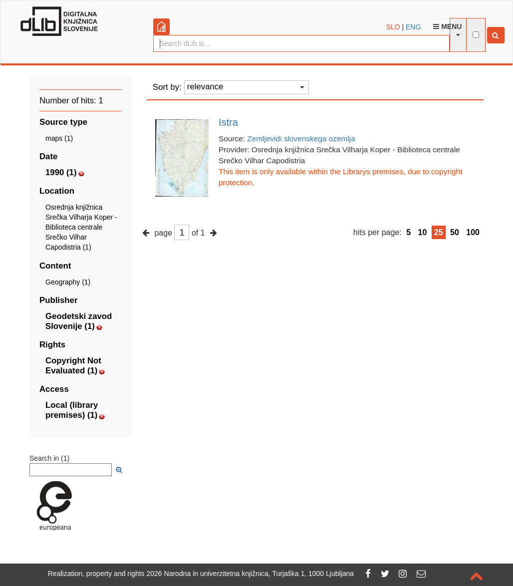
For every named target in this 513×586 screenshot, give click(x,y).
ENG (413, 27)
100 (473, 232)
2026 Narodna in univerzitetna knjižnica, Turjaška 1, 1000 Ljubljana (250, 574)
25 (438, 232)
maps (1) (59, 138)
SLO (393, 27)
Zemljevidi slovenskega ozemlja (301, 138)
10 (422, 232)
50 (454, 232)
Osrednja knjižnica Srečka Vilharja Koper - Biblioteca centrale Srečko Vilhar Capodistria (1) (81, 227)
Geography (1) (67, 282)
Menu (447, 26)
